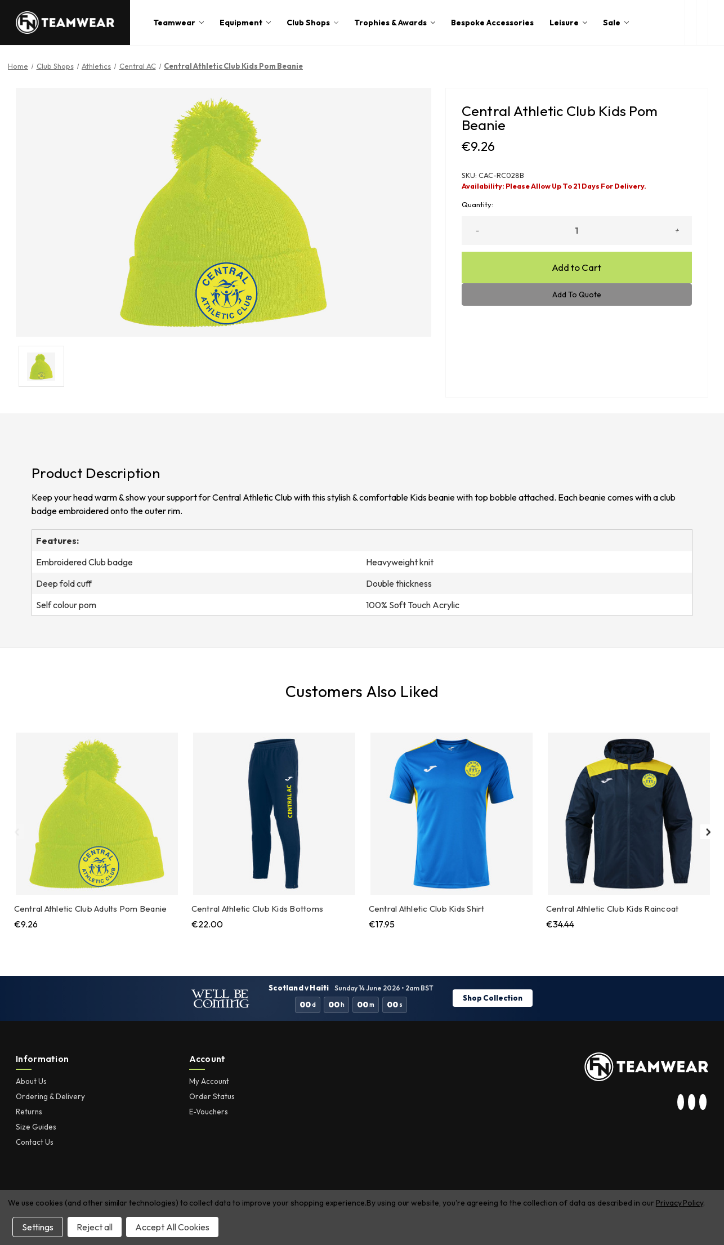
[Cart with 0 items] (716, 22)
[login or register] (702, 22)
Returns (29, 1111)
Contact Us (34, 1141)
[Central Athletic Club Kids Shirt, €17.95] (451, 814)
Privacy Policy (679, 1203)
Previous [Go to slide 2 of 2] (16, 831)
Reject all (95, 1227)
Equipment (245, 22)
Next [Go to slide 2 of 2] (707, 831)
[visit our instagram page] (680, 1102)
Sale (616, 22)
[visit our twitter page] (692, 1102)
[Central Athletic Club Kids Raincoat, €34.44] (629, 814)
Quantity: (477, 204)
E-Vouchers (208, 1111)
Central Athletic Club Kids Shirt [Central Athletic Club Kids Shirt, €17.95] (427, 908)
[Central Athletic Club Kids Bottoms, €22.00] (274, 814)
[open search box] (690, 22)
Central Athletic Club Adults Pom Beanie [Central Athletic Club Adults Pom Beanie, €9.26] (90, 908)
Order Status (212, 1096)
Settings (37, 1227)
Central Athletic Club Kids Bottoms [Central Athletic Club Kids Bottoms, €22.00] (257, 908)
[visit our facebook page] (702, 1102)
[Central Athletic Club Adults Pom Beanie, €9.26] (97, 814)
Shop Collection (492, 997)
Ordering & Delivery (50, 1096)
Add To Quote (576, 294)
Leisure (568, 22)
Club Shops (312, 22)
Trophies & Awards (394, 22)
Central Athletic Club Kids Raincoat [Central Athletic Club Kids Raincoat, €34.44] (612, 908)
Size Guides (36, 1126)
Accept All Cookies (172, 1227)
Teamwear (178, 22)
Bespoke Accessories (492, 22)
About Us (31, 1081)
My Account (209, 1081)
